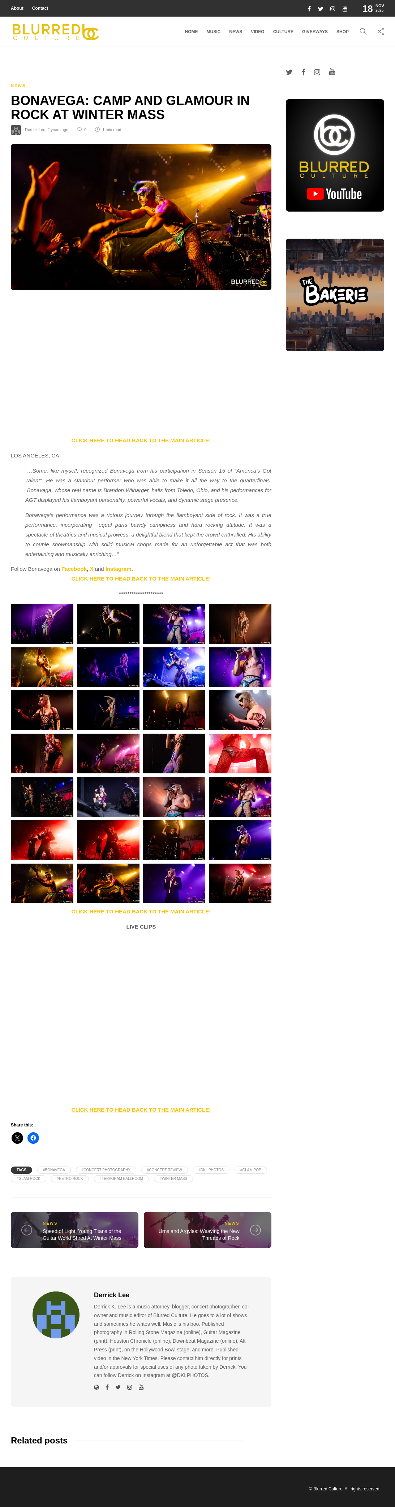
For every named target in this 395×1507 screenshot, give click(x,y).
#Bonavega (54, 1170)
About (17, 8)
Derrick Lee (35, 129)
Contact (40, 8)
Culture (283, 31)
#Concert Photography (106, 1170)
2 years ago (57, 129)
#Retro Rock (70, 1179)
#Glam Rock (28, 1179)
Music (214, 31)
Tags (21, 1170)
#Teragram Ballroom (121, 1179)
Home (191, 31)
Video (257, 31)
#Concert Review (164, 1170)
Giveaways (315, 31)
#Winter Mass (173, 1179)
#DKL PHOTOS (210, 1170)
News (235, 31)
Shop (342, 31)
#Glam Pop (250, 1170)
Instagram (119, 569)
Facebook (74, 569)
